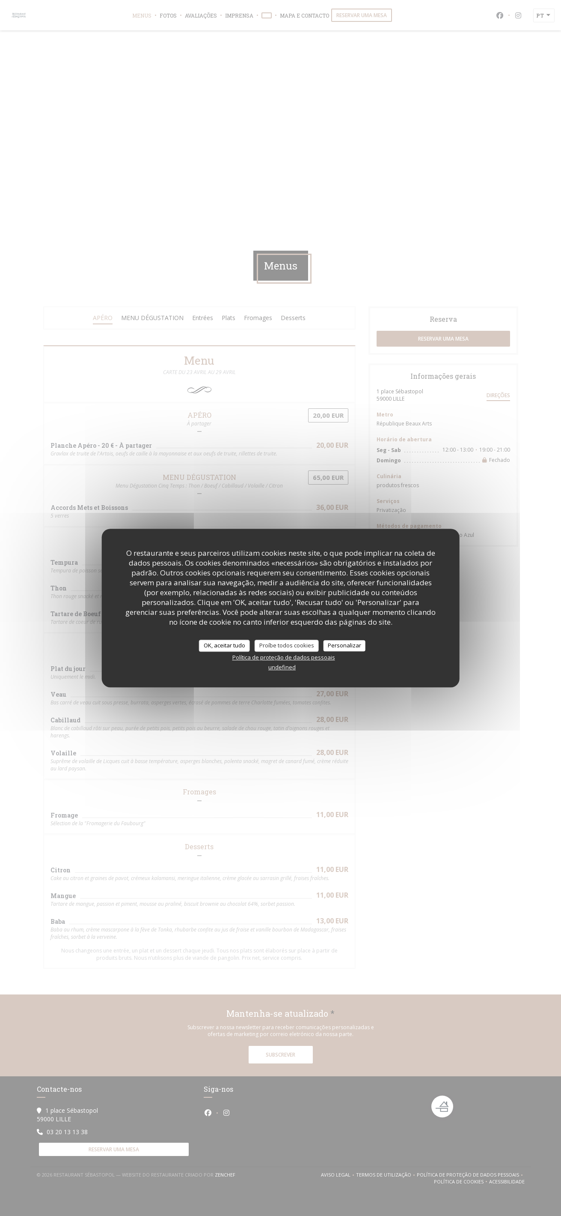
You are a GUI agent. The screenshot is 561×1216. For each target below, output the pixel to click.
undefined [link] (282, 667)
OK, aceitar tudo (224, 645)
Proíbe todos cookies (286, 645)
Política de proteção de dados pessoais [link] (283, 657)
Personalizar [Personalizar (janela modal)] (344, 645)
